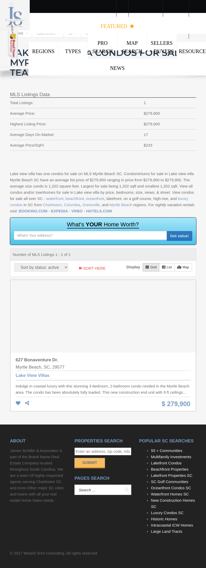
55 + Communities (166, 450)
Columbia (72, 205)
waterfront (55, 198)
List (167, 267)
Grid (151, 267)
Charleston (52, 205)
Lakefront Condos (166, 463)
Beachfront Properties (169, 469)
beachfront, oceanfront (85, 198)
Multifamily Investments (171, 457)
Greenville (91, 205)
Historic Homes (164, 519)
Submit (89, 462)
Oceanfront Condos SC (171, 488)
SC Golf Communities (169, 481)
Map (183, 267)
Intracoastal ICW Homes (172, 525)
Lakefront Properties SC (171, 475)
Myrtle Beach (121, 205)
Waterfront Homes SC (170, 494)
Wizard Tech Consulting (44, 553)
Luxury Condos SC (167, 513)
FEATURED (117, 26)
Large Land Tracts (166, 531)
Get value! (179, 236)
